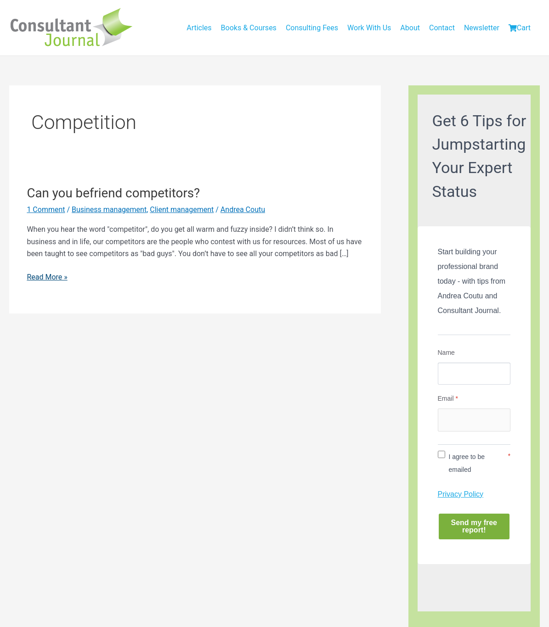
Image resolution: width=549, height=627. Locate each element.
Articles (199, 27)
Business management (109, 209)
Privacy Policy (461, 494)
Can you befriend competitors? (113, 193)
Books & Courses (249, 27)
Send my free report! (474, 526)
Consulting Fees (312, 27)
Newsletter (481, 27)
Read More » (47, 277)
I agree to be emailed (467, 463)
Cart (520, 27)
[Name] (474, 374)
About (410, 27)
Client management (182, 209)
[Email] (474, 420)
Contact (442, 27)
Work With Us (369, 27)
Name (446, 352)
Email (448, 398)
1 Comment (46, 209)
